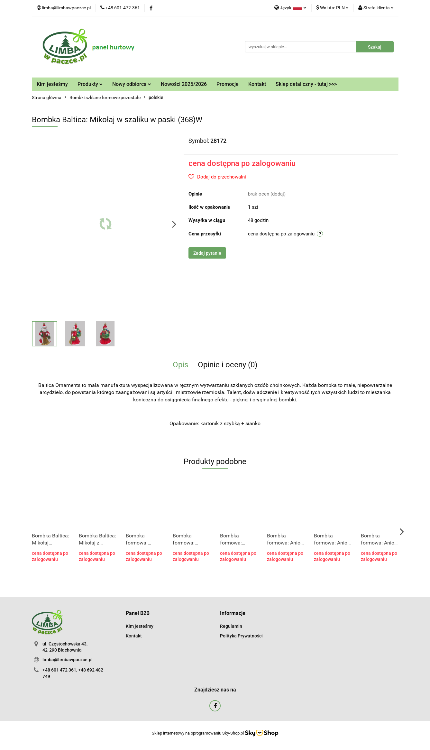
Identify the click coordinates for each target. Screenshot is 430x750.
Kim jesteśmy (52, 84)
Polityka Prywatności (241, 635)
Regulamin (231, 626)
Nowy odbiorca (131, 84)
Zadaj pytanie (207, 253)
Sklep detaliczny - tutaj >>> (306, 84)
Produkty (90, 84)
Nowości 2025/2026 (184, 84)
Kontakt (257, 84)
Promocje (227, 84)
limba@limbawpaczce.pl (67, 659)
